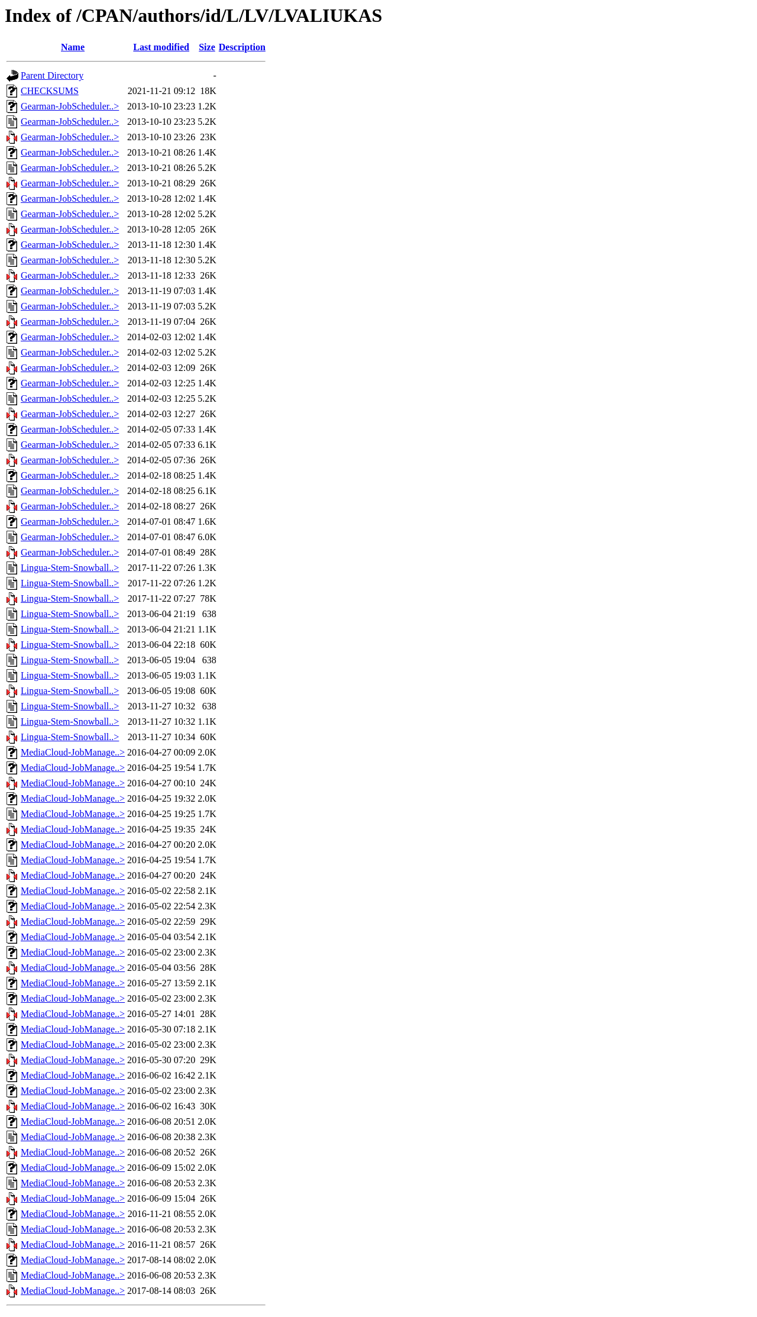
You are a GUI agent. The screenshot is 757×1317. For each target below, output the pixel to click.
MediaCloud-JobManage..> (73, 752)
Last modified (161, 47)
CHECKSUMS (50, 91)
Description (242, 47)
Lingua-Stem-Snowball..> (70, 568)
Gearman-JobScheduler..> (70, 106)
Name (73, 47)
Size (207, 47)
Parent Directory (52, 75)
